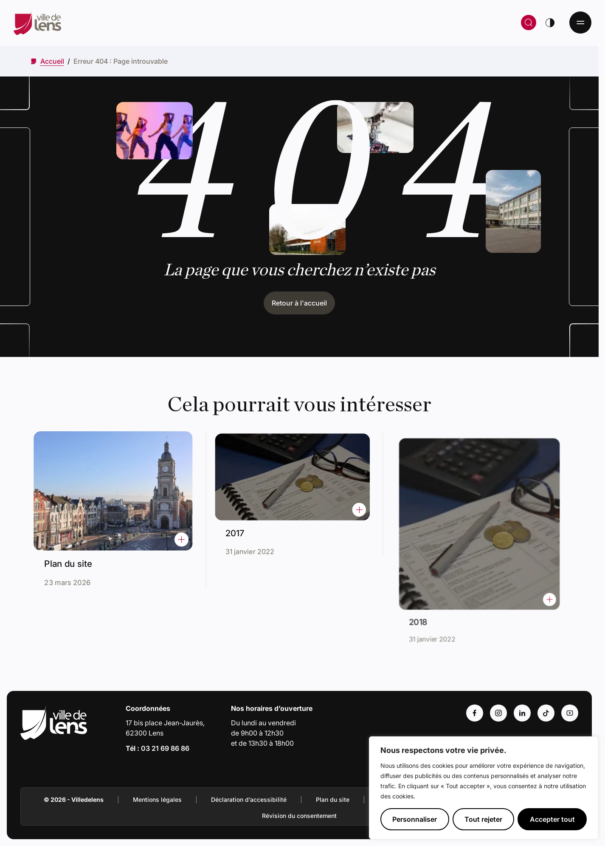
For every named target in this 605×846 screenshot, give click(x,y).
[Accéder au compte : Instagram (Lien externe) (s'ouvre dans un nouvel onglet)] (498, 713)
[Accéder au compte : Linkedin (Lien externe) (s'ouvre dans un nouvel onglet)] (522, 713)
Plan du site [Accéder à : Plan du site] (332, 799)
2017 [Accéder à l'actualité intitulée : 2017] (243, 528)
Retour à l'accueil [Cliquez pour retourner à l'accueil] (299, 303)
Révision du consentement (299, 815)
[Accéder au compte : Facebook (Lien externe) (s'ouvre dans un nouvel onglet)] (474, 713)
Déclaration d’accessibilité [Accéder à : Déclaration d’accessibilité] (249, 799)
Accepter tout (552, 819)
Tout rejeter (483, 819)
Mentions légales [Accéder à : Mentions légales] (157, 799)
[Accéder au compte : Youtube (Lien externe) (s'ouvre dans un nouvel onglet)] (569, 713)
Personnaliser (414, 819)
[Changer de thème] (549, 22)
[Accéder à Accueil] (52, 61)
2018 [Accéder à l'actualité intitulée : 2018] (432, 605)
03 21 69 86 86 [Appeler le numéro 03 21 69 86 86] (165, 748)
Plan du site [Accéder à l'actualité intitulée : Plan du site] (72, 559)
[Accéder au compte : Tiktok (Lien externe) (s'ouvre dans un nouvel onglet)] (545, 713)
